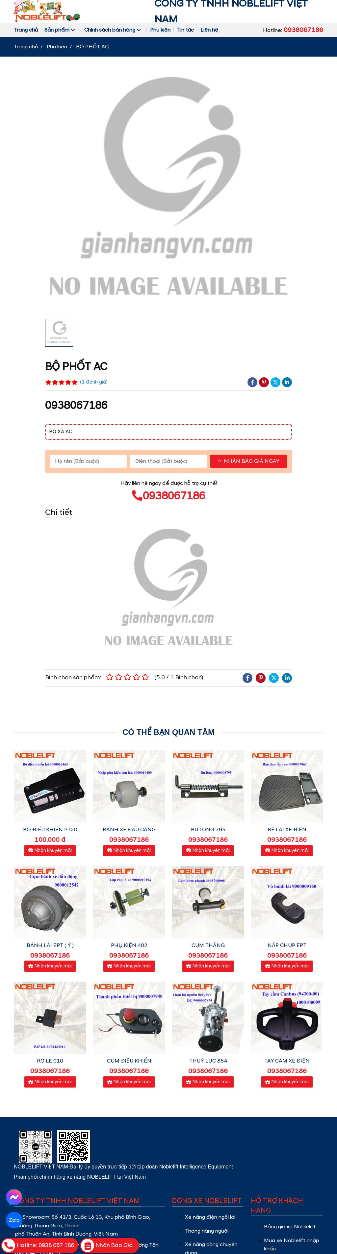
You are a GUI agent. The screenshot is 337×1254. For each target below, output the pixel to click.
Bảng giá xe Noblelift (290, 1226)
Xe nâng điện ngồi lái (211, 1217)
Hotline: (293, 30)
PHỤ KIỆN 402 (129, 945)
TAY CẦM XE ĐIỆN (287, 1061)
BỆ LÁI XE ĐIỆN (287, 829)
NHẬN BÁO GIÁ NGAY (248, 461)
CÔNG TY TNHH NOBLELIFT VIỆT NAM (231, 11)
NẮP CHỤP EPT (287, 945)
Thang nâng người (207, 1231)
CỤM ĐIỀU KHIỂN (129, 1061)
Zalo (14, 1220)
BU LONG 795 (208, 829)
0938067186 (168, 496)
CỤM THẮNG (208, 945)
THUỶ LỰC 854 (208, 1061)
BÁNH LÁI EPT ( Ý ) (50, 945)
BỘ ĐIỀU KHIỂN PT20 (50, 829)
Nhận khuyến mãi (50, 851)
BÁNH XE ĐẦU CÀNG (129, 829)
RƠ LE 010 (50, 1061)
